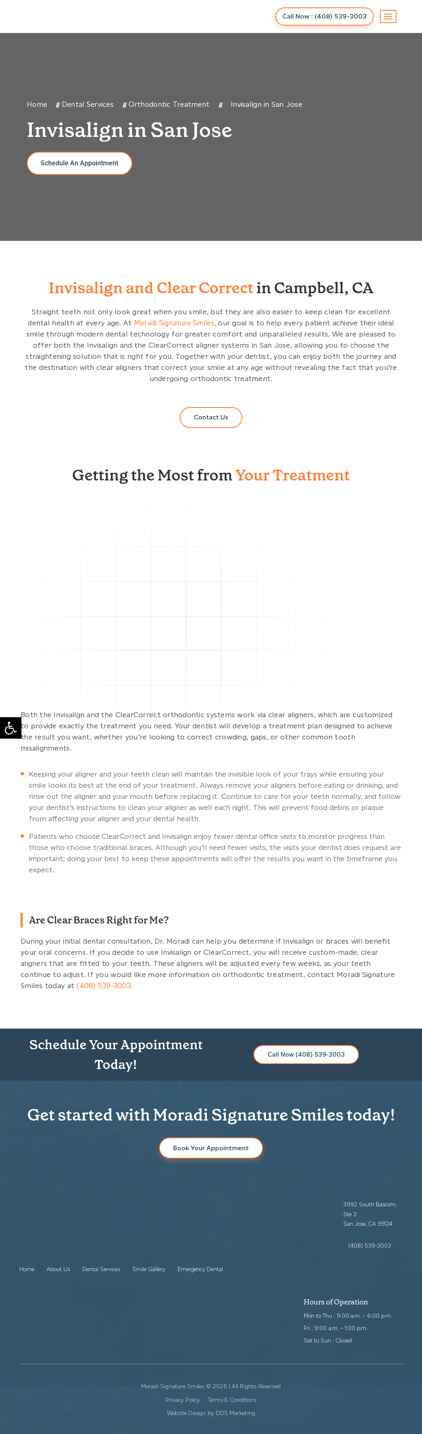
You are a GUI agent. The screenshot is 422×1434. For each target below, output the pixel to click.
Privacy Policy (183, 1399)
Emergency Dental (200, 1269)
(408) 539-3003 (104, 985)
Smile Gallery (148, 1269)
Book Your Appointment (211, 1148)
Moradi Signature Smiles (174, 322)
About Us (58, 1269)
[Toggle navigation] (388, 16)
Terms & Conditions (232, 1399)
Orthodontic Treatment (172, 104)
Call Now (324, 16)
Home (37, 104)
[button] (10, 728)
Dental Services (89, 104)
